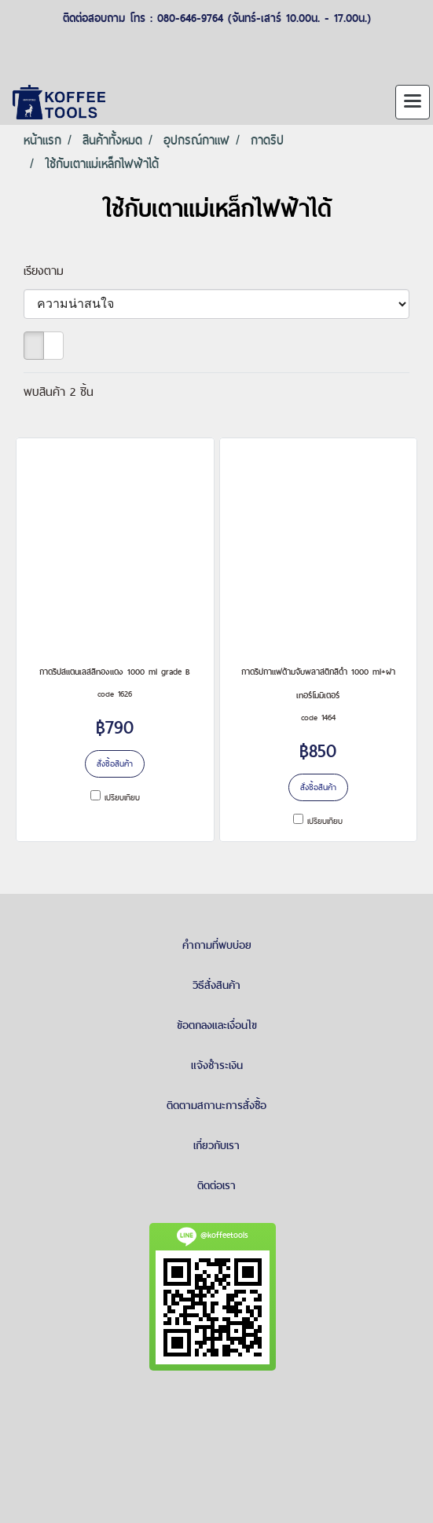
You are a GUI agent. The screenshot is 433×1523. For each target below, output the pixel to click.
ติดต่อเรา (216, 1185)
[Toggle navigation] (412, 102)
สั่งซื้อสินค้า (115, 763)
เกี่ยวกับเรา (216, 1145)
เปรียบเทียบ (122, 797)
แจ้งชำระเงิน (217, 1065)
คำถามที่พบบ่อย (216, 945)
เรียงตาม (51, 270)
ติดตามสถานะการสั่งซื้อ (216, 1105)
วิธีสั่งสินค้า (216, 985)
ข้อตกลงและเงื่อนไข (217, 1025)
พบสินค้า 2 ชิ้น (59, 391)
